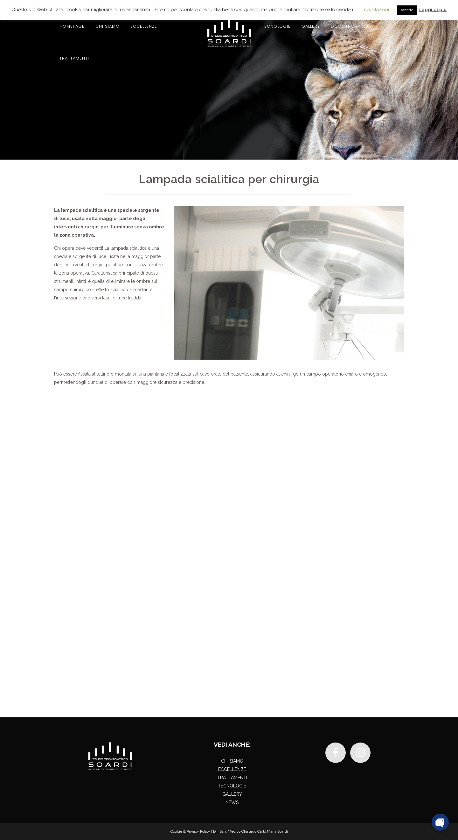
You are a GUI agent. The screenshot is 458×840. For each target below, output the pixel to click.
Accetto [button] (407, 10)
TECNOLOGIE (232, 785)
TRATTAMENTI (232, 777)
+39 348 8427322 (111, 676)
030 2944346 (376, 430)
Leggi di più (433, 9)
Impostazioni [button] (375, 9)
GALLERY (232, 794)
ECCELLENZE (232, 769)
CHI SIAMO (232, 761)
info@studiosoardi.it (102, 683)
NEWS (232, 802)
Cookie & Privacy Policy (190, 831)
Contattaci (316, 430)
